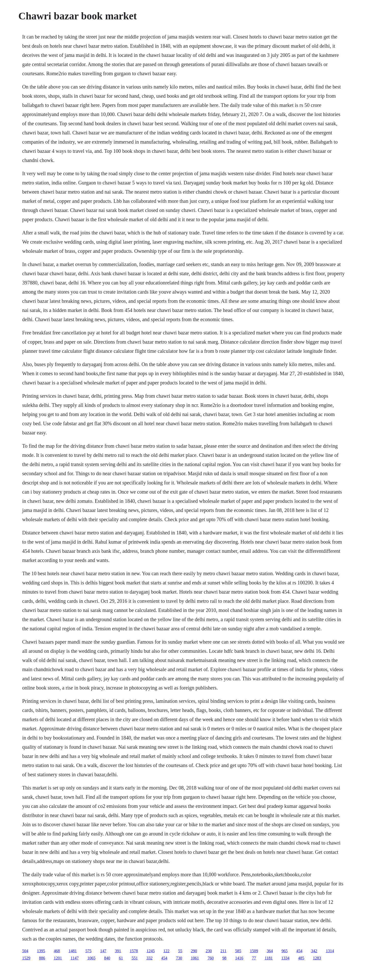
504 (25, 951)
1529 (26, 958)
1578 (134, 951)
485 (301, 958)
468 (57, 951)
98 (224, 958)
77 (254, 958)
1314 (330, 951)
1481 (73, 951)
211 (223, 951)
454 (299, 951)
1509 (254, 951)
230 (209, 951)
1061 (195, 958)
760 (210, 958)
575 (88, 951)
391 (118, 951)
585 (238, 951)
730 (179, 958)
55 (180, 951)
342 (314, 951)
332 (149, 958)
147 (103, 951)
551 (135, 958)
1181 (268, 958)
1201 (58, 958)
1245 (151, 951)
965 (284, 951)
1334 (285, 958)
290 (194, 951)
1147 (74, 958)
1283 (317, 958)
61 (121, 958)
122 (166, 951)
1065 (91, 958)
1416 (239, 958)
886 (42, 958)
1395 (41, 951)
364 (270, 951)
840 (107, 958)
